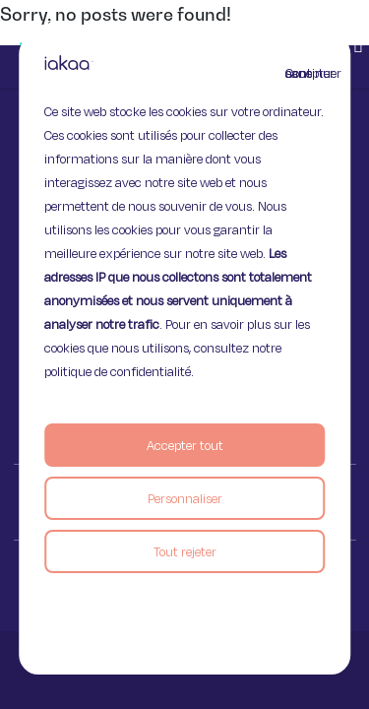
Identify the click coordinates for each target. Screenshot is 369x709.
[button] (358, 44)
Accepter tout (185, 445)
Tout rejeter (185, 551)
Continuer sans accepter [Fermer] (297, 73)
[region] (185, 354)
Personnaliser (185, 498)
